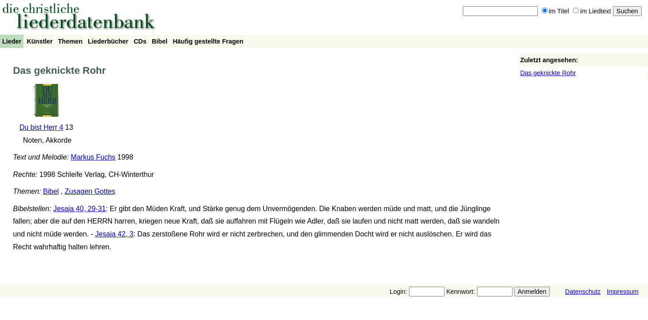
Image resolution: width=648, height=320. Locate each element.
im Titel (555, 11)
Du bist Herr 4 (42, 127)
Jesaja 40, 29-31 (79, 208)
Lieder (11, 41)
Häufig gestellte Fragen (208, 41)
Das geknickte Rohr (548, 72)
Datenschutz (582, 291)
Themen (70, 41)
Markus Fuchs (93, 157)
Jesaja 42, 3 (114, 234)
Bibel (159, 41)
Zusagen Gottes (90, 191)
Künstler (39, 41)
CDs (140, 41)
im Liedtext (592, 11)
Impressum (622, 291)
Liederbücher (108, 41)
